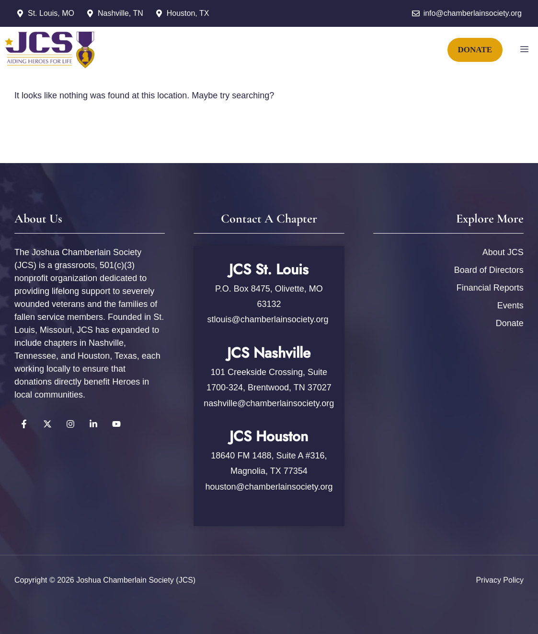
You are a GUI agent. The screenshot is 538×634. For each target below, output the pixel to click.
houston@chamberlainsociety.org (268, 487)
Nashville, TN (120, 13)
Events (510, 305)
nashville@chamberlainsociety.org (269, 403)
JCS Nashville (268, 352)
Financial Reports (490, 288)
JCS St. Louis (269, 269)
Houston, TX (188, 13)
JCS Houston (268, 436)
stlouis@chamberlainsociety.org (269, 319)
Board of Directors (489, 270)
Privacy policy (500, 580)
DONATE (475, 49)
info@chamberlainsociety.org (473, 13)
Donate (510, 323)
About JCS (503, 252)
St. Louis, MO (51, 13)
